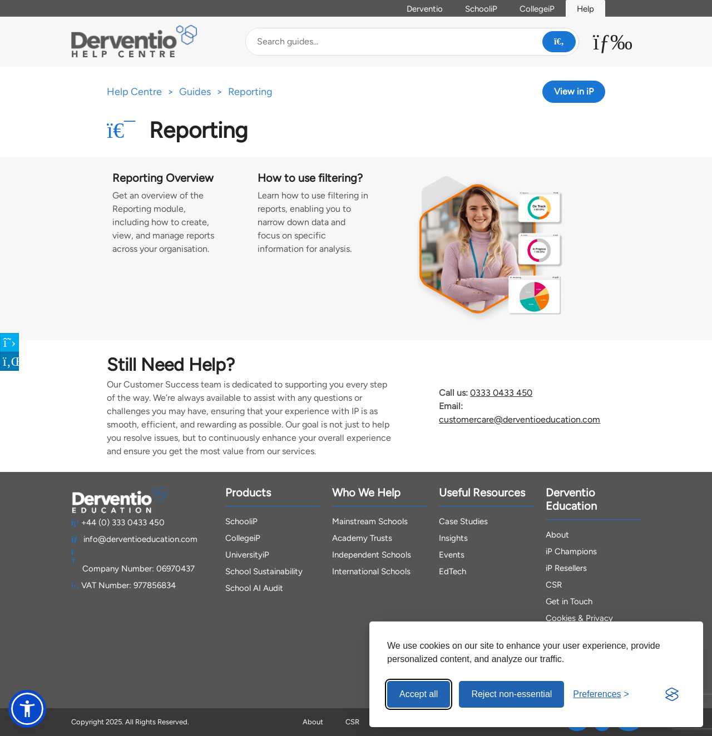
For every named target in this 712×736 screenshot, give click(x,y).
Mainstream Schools (370, 521)
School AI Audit (254, 588)
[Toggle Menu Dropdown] (612, 42)
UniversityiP (247, 555)
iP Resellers (566, 568)
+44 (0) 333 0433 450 (118, 523)
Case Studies (463, 521)
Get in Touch (569, 601)
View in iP (574, 91)
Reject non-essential (511, 694)
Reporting (250, 92)
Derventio (425, 9)
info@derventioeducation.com (134, 539)
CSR (554, 585)
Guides (195, 92)
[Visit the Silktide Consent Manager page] (672, 694)
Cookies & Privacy (579, 618)
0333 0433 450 (501, 392)
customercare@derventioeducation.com (519, 419)
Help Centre (134, 92)
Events (451, 555)
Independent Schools (371, 555)
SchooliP (481, 9)
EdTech (452, 571)
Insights (453, 538)
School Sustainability (264, 571)
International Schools (371, 571)
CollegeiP (537, 9)
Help (585, 9)
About (557, 535)
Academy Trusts (362, 538)
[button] (27, 709)
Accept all (418, 694)
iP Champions (571, 551)
